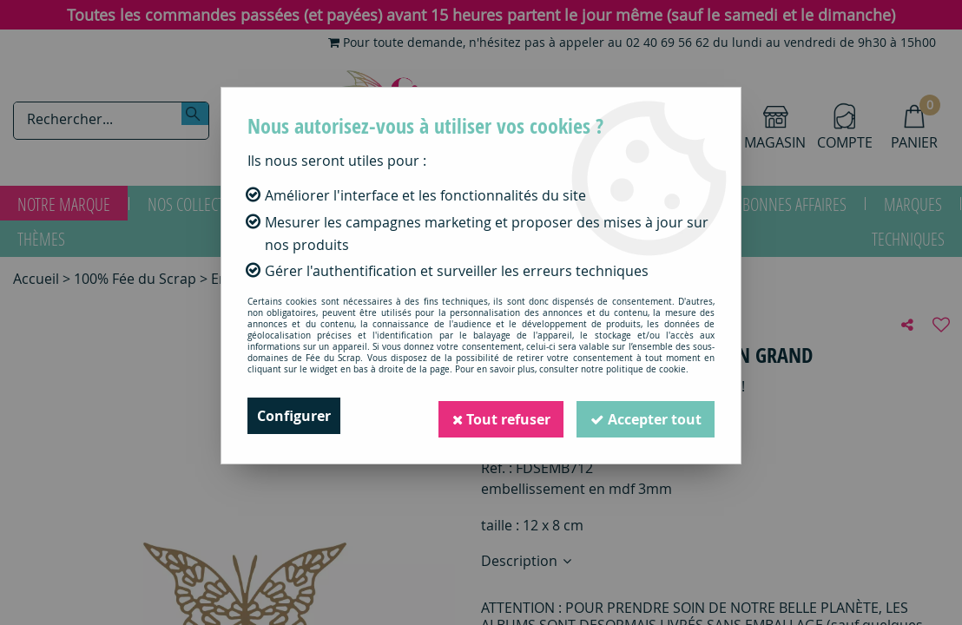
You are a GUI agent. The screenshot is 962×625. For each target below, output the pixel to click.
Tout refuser (499, 415)
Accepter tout (645, 415)
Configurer (294, 415)
